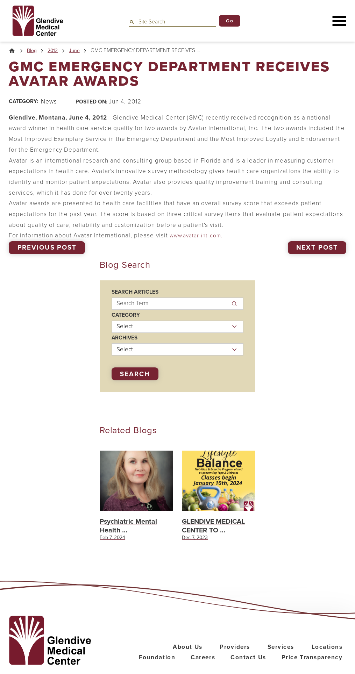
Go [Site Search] (229, 21)
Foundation (157, 666)
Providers (235, 655)
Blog (33, 51)
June (77, 51)
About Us (187, 655)
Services (281, 655)
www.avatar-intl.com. (199, 236)
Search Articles (135, 293)
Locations (327, 655)
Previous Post (47, 248)
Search (135, 375)
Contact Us (248, 666)
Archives (124, 339)
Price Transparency (312, 666)
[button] (339, 20)
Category (126, 315)
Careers (203, 666)
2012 (55, 51)
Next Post (317, 248)
